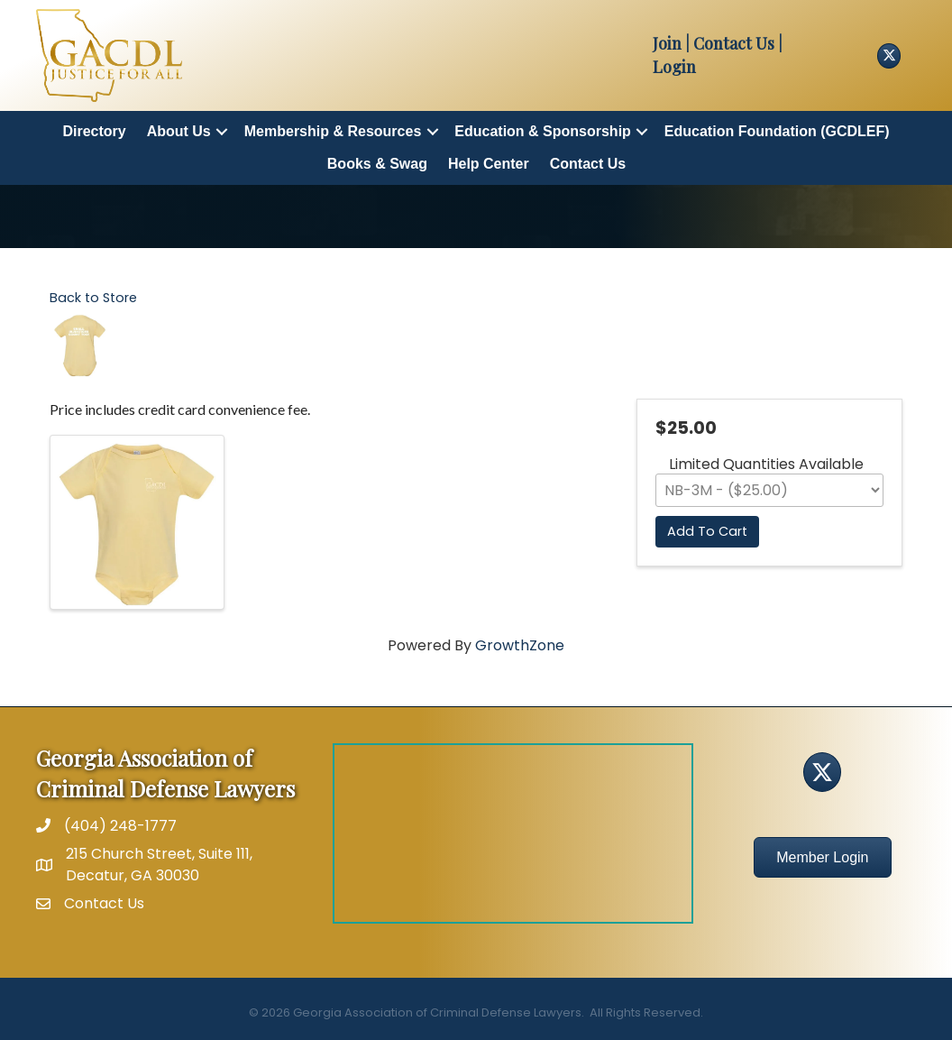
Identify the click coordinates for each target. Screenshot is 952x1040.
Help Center (488, 163)
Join (667, 43)
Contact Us (588, 163)
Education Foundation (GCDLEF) (777, 131)
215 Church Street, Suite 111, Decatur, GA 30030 (159, 864)
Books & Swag (377, 163)
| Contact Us (728, 43)
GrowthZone (519, 645)
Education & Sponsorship (542, 131)
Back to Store (93, 298)
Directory (93, 131)
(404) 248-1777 (120, 825)
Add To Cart (707, 531)
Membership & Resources (333, 131)
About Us (179, 131)
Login (674, 67)
